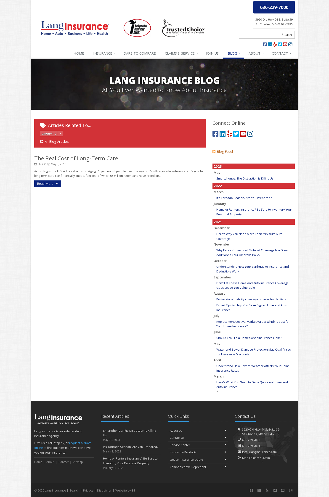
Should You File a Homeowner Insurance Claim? (249, 338)
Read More (47, 183)
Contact (282, 53)
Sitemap (77, 462)
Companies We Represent (198, 467)
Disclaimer (104, 490)
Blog (234, 53)
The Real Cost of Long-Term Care (76, 158)
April (217, 360)
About (257, 53)
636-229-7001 (251, 446)
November (222, 244)
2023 (218, 166)
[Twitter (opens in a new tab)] (280, 44)
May (217, 172)
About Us (198, 430)
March (219, 192)
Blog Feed (222, 151)
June (217, 332)
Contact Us (198, 438)
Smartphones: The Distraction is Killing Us (244, 178)
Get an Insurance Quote (198, 459)
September (222, 277)
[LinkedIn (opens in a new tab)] (270, 44)
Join (212, 53)
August (219, 293)
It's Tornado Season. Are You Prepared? (244, 198)
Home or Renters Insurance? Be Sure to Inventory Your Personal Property (131, 463)
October (220, 261)
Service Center (198, 445)
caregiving (49, 133)
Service (182, 53)
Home (79, 53)
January (220, 203)
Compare (140, 53)
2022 (218, 185)
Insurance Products (198, 452)
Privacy (88, 490)
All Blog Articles (54, 141)
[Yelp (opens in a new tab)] (275, 44)
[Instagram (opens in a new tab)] (290, 44)
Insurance (104, 53)
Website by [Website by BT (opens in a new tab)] (125, 490)
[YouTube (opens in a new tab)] (285, 44)
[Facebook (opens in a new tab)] (265, 44)
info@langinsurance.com (259, 452)
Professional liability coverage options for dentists (251, 299)
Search (287, 34)
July (217, 316)
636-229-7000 (251, 440)
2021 (218, 221)
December (222, 228)
